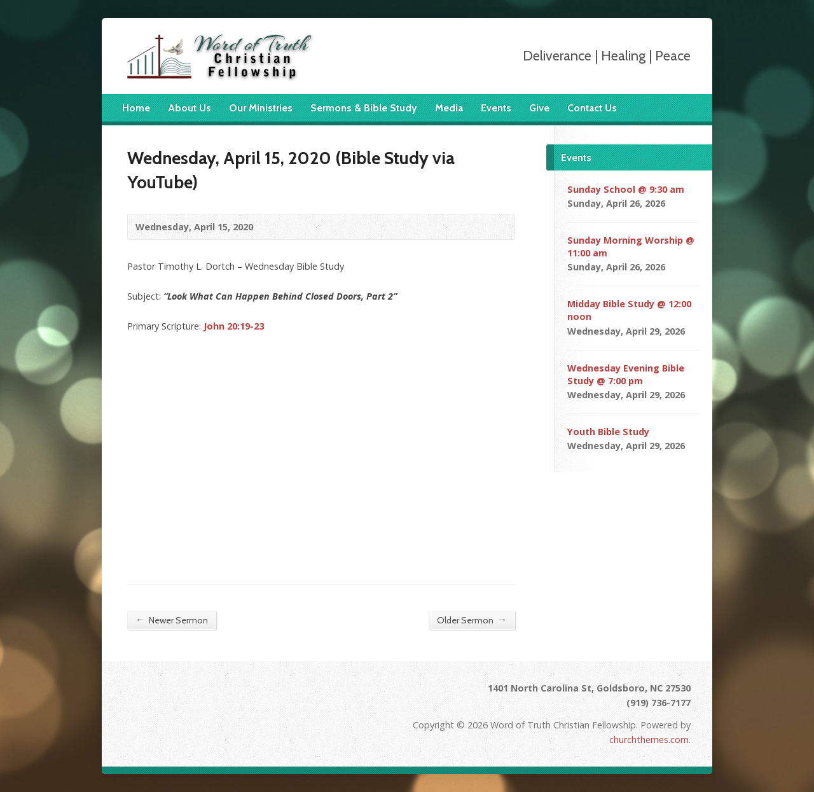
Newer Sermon (171, 620)
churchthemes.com (649, 739)
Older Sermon (472, 620)
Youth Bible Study (608, 432)
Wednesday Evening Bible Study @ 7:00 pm (625, 374)
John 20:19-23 (234, 326)
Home (136, 108)
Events (496, 108)
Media (449, 108)
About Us (189, 108)
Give (539, 108)
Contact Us (592, 108)
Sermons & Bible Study (363, 108)
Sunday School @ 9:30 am (625, 189)
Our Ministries (261, 108)
